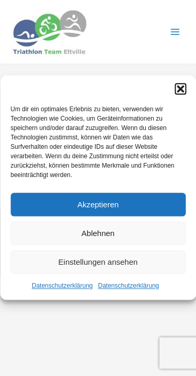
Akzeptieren (98, 204)
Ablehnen (98, 233)
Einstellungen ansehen (98, 261)
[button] (180, 89)
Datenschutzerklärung (62, 285)
